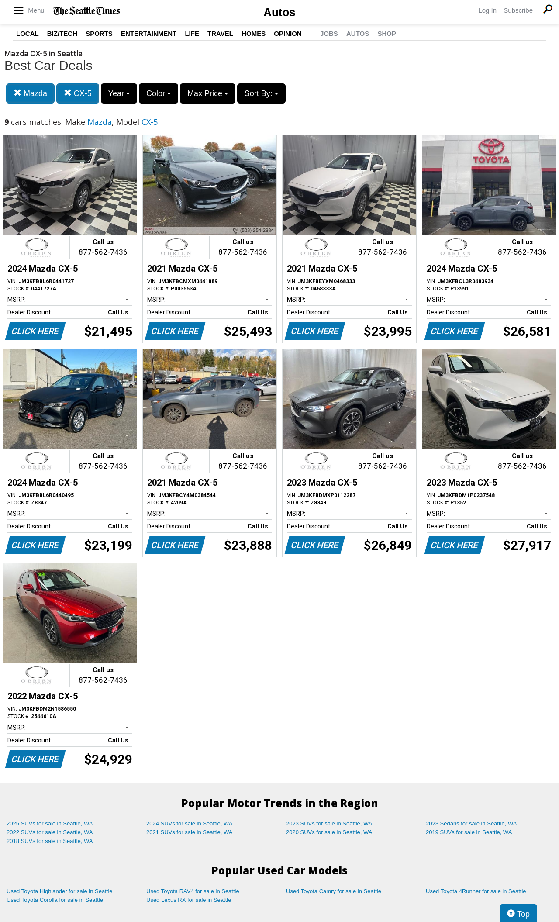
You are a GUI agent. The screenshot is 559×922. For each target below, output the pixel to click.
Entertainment (148, 33)
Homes (254, 33)
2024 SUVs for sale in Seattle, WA (189, 823)
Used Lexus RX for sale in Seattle (188, 900)
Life (192, 33)
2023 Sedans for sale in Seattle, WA (471, 823)
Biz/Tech (62, 33)
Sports (99, 33)
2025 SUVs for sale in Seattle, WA (50, 823)
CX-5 (78, 93)
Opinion (287, 33)
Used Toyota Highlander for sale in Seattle (60, 891)
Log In (487, 10)
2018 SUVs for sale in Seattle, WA (50, 841)
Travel (220, 33)
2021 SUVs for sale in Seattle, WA (189, 832)
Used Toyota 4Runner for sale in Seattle (476, 891)
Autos (279, 12)
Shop (386, 33)
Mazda (30, 93)
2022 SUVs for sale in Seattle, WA (50, 832)
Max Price (207, 93)
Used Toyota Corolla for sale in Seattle (55, 900)
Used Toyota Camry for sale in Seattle (333, 891)
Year (119, 93)
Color (158, 93)
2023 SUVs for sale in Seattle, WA (329, 823)
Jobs (329, 33)
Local (27, 33)
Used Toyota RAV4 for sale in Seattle (192, 891)
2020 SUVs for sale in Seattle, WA (329, 832)
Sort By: (261, 93)
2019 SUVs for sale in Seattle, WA (469, 832)
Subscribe (518, 10)
